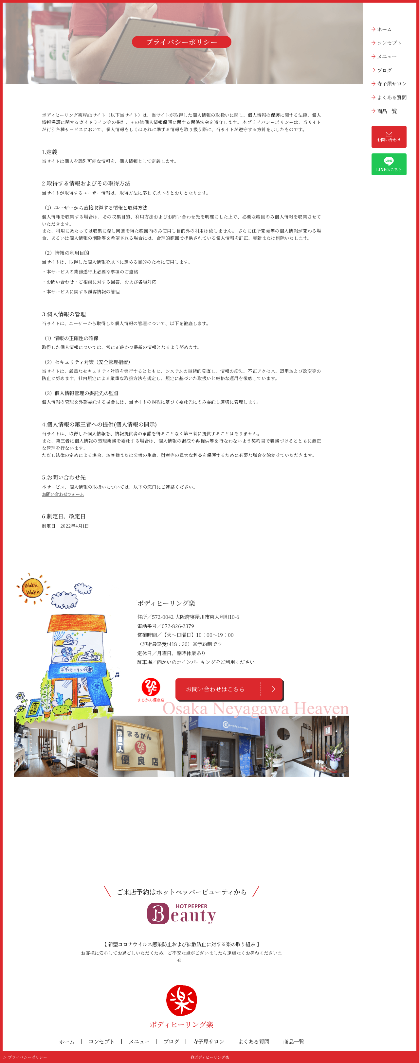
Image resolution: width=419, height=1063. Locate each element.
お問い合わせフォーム (64, 494)
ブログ (384, 70)
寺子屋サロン (392, 83)
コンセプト (389, 42)
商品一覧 (387, 110)
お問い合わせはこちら (215, 689)
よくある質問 (392, 97)
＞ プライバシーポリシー (25, 1057)
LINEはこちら (389, 164)
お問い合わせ (389, 136)
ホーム (384, 29)
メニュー (387, 56)
